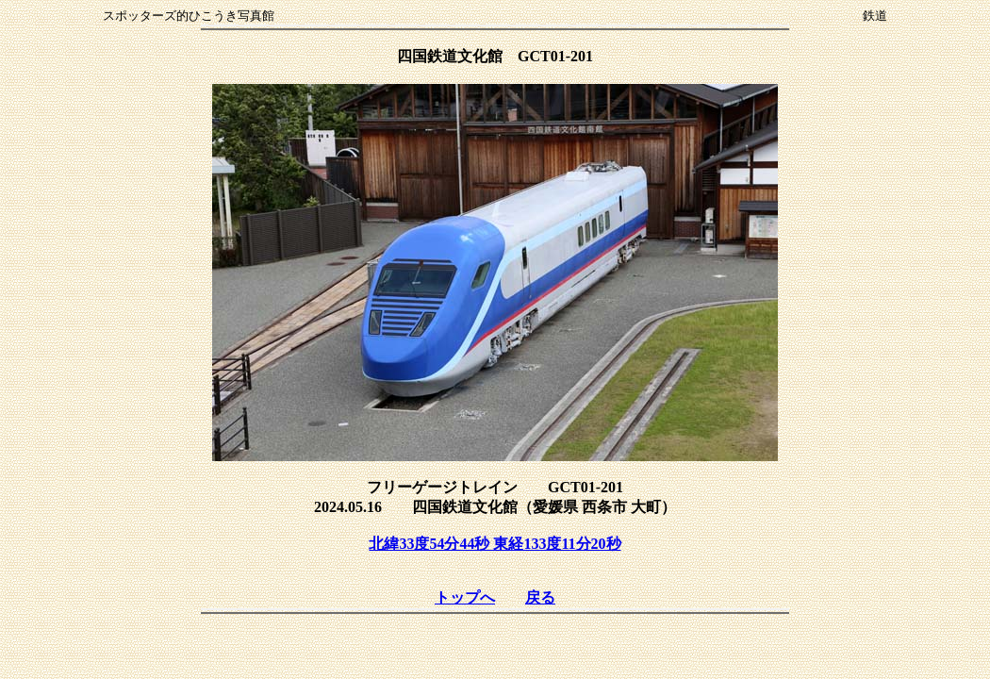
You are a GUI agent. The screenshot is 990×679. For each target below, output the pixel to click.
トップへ (465, 597)
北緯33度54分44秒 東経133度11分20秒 (494, 544)
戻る (540, 597)
